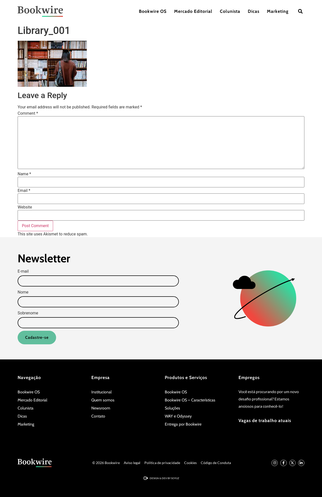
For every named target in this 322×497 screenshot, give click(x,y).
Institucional (101, 392)
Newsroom (100, 408)
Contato (98, 416)
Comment (28, 113)
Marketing (278, 11)
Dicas (253, 11)
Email (24, 191)
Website (25, 207)
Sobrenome (28, 313)
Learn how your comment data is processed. (128, 234)
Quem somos (102, 400)
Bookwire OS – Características (190, 400)
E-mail (23, 271)
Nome (23, 292)
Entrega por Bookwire (183, 424)
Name (24, 174)
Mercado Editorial (193, 11)
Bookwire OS (153, 11)
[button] (300, 11)
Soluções (172, 408)
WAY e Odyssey (178, 416)
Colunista (230, 11)
